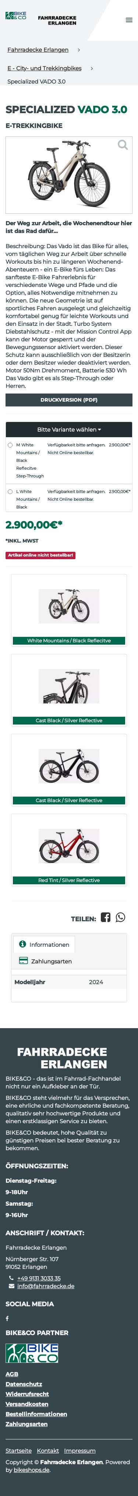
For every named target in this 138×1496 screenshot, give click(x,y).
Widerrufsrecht (27, 1394)
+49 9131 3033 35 (38, 1278)
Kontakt (48, 1450)
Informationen (44, 944)
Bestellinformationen (36, 1414)
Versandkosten (27, 1404)
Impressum (80, 1450)
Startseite (19, 1450)
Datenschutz (24, 1384)
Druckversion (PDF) (69, 400)
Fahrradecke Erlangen (37, 49)
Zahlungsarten (45, 960)
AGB (12, 1374)
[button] (129, 20)
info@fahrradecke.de (45, 1286)
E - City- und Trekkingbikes (44, 68)
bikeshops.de (31, 1469)
